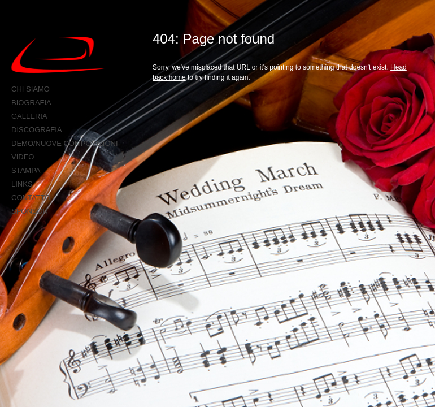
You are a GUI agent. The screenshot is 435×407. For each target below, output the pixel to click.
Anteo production (65, 55)
